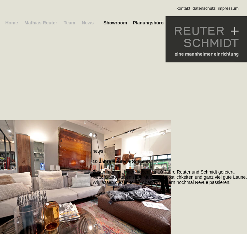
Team (64, 22)
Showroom (98, 22)
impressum (228, 8)
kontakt (183, 8)
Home (6, 22)
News (13, 28)
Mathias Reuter (35, 22)
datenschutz (204, 8)
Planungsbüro (143, 22)
